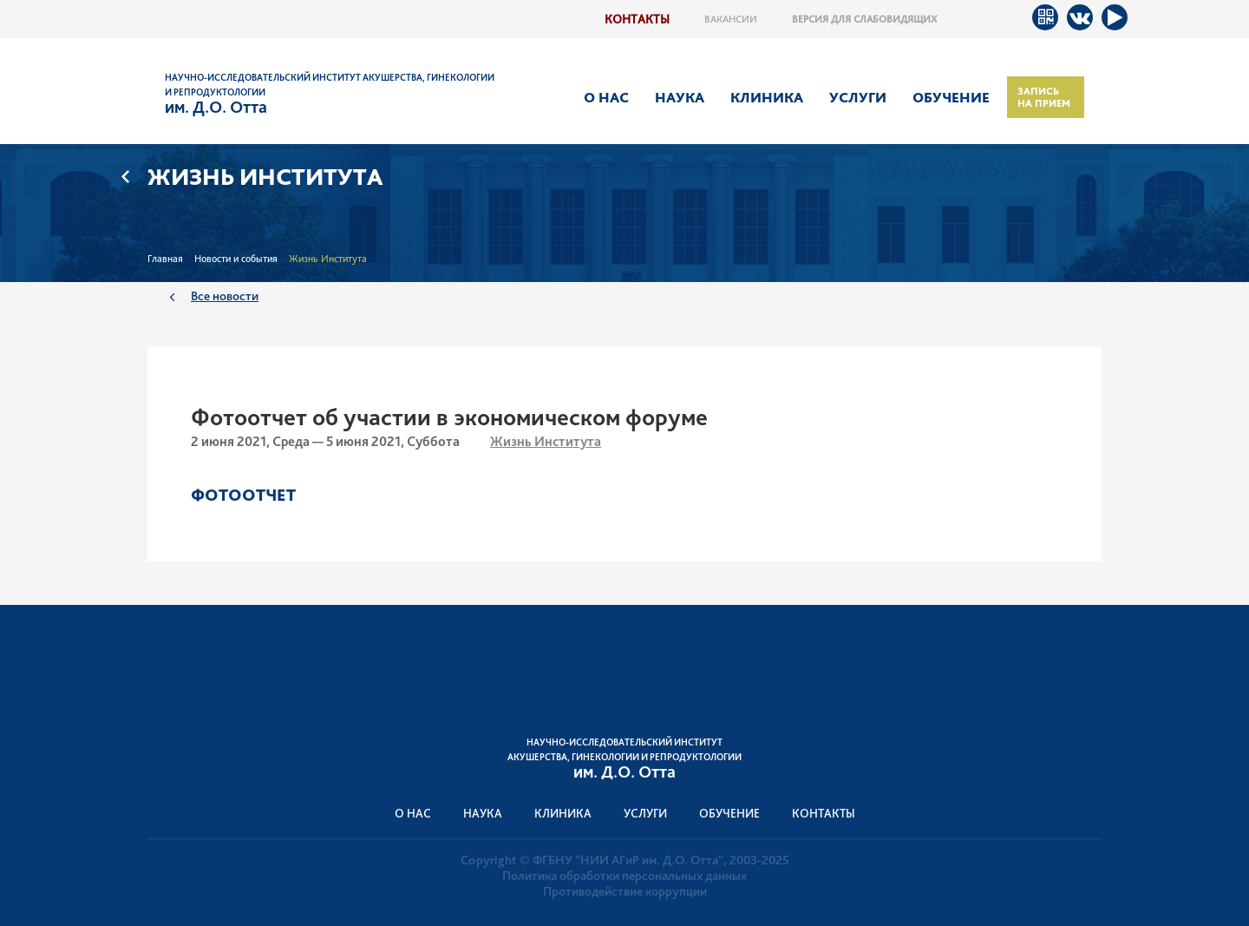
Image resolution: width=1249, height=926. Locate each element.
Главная (165, 259)
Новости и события (236, 259)
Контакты (637, 18)
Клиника (766, 97)
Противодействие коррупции (625, 891)
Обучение (951, 97)
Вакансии (730, 19)
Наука (679, 97)
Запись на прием (1043, 97)
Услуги (857, 97)
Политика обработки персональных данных (624, 875)
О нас (606, 97)
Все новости (224, 295)
